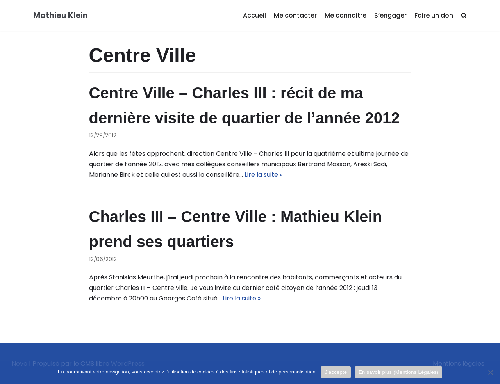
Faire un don (433, 15)
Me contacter (295, 15)
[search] (464, 16)
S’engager (390, 15)
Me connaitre (345, 15)
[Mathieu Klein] (60, 15)
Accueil (254, 15)
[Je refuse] (490, 372)
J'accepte (336, 372)
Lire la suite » (263, 174)
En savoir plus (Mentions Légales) (398, 372)
